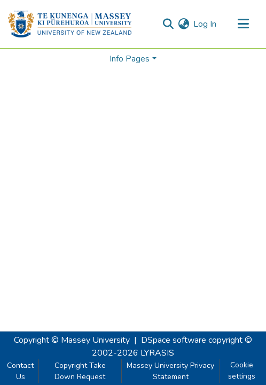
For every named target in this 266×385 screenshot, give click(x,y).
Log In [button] (205, 24)
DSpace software (173, 340)
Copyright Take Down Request (80, 371)
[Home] (69, 24)
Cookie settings (241, 370)
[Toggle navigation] (243, 24)
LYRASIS (157, 353)
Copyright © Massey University (72, 340)
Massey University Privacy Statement (170, 371)
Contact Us (20, 371)
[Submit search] (168, 24)
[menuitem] (183, 24)
